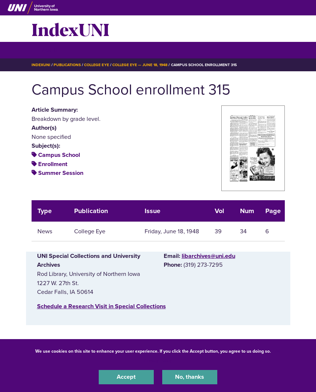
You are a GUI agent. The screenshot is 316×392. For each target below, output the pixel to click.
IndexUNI (70, 28)
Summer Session (60, 173)
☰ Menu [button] (45, 50)
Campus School (59, 155)
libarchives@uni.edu (208, 256)
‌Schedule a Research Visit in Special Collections (101, 306)
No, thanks (189, 377)
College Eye (96, 64)
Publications (67, 64)
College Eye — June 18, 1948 (140, 64)
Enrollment (53, 164)
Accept (126, 377)
